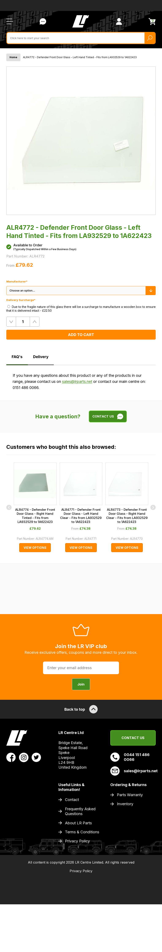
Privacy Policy (77, 841)
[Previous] (9, 507)
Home (13, 57)
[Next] (153, 507)
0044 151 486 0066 (130, 757)
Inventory (125, 804)
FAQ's (17, 357)
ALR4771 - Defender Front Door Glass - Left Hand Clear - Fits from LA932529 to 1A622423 (81, 516)
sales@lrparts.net (77, 381)
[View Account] (119, 21)
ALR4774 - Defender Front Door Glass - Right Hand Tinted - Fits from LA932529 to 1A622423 (35, 516)
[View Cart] (152, 21)
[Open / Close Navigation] (9, 21)
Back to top (81, 709)
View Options (35, 547)
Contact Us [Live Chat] (42, 21)
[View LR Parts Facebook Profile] (11, 757)
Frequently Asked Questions (80, 811)
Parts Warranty (130, 795)
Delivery (41, 357)
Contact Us (133, 738)
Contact (72, 799)
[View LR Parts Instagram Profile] (23, 757)
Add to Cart (81, 334)
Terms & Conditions (82, 832)
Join (80, 684)
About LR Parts (78, 823)
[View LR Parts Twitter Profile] (36, 757)
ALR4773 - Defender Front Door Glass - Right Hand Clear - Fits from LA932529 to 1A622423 (127, 516)
